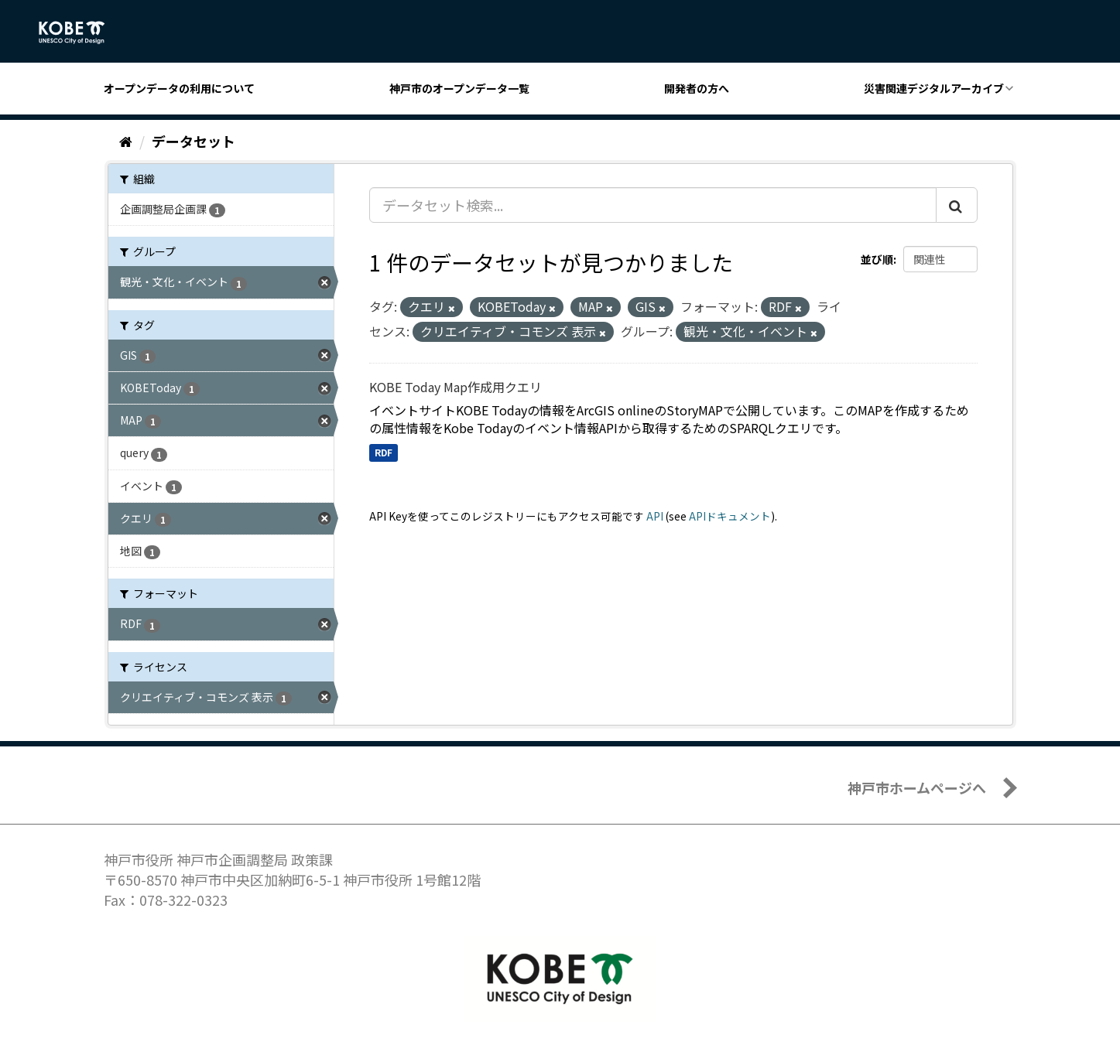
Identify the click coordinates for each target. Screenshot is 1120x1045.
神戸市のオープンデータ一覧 (459, 88)
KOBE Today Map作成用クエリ (455, 386)
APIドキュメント (730, 516)
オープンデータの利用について (179, 88)
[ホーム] (125, 141)
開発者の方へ (696, 88)
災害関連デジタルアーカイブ (934, 88)
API (654, 516)
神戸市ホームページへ (917, 787)
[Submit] (957, 205)
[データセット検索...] (653, 205)
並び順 (877, 259)
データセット (193, 141)
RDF (383, 452)
